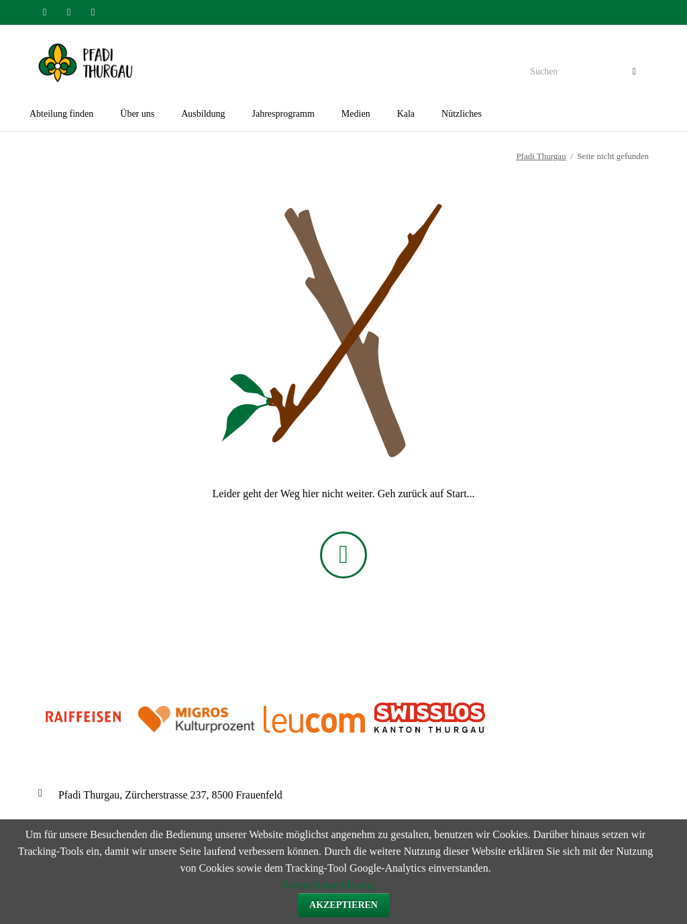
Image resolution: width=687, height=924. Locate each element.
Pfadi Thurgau (541, 156)
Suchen (634, 72)
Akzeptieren (343, 905)
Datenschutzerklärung (327, 884)
